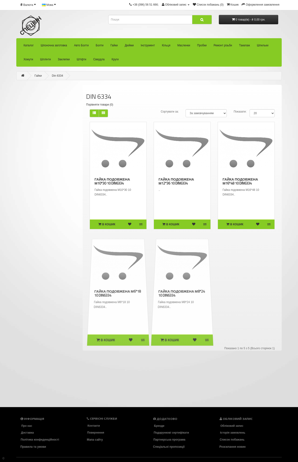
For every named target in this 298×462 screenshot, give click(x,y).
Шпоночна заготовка (54, 46)
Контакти (93, 425)
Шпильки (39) (38, 340)
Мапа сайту (95, 439)
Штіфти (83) (41, 375)
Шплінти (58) (40, 357)
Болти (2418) (14, 117)
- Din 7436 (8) (26, 220)
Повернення (95, 432)
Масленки (183, 46)
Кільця (166, 46)
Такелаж (244, 46)
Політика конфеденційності (40, 439)
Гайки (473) (14, 126)
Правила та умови (33, 446)
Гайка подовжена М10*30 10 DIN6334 (112, 181)
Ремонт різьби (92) (40, 323)
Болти (100, 46)
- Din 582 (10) (21, 169)
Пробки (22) (35, 315)
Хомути (28, 60)
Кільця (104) (33, 297)
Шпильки (262, 46)
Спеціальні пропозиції (169, 446)
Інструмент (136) (35, 289)
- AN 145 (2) (16, 134)
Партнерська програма (169, 439)
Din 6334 (57, 75)
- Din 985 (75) (32, 272)
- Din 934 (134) (29, 237)
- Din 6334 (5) (24, 195)
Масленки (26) (35, 306)
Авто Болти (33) (14, 109)
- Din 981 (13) (31, 263)
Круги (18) (42, 392)
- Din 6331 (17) (23, 186)
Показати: (240, 111)
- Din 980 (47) (30, 254)
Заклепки (64, 60)
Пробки (202, 46)
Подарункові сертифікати (171, 432)
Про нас (26, 425)
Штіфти (81, 60)
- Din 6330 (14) (22, 177)
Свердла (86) (43, 383)
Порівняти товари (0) (99, 104)
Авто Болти (81, 46)
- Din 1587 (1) (19, 152)
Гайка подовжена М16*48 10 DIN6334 (240, 181)
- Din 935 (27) (29, 246)
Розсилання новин (233, 446)
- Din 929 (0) (27, 229)
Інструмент (148, 46)
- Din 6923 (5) (24, 203)
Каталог (29, 46)
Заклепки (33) (42, 366)
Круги (115, 60)
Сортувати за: (170, 111)
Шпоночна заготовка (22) (19, 99)
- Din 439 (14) (20, 160)
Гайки (114, 46)
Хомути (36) (38, 349)
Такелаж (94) (37, 332)
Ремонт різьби (223, 46)
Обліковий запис (231, 425)
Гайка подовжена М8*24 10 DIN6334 (182, 293)
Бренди (158, 425)
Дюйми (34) (30, 280)
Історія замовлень (232, 432)
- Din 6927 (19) (26, 212)
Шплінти (45, 60)
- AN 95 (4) (16, 143)
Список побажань (232, 439)
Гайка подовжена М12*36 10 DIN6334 (176, 181)
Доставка (27, 432)
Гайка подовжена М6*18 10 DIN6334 (118, 293)
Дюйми (129, 46)
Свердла (99, 60)
